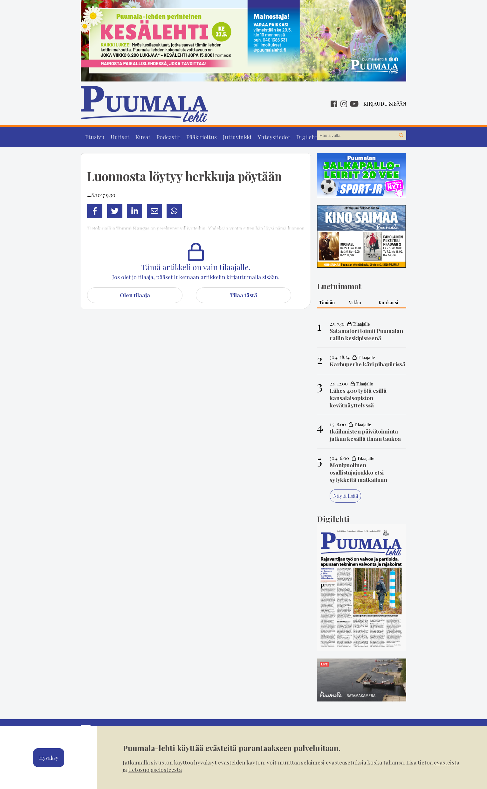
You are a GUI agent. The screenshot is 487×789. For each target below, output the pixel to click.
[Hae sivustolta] (401, 135)
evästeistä (446, 762)
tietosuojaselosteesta (155, 769)
